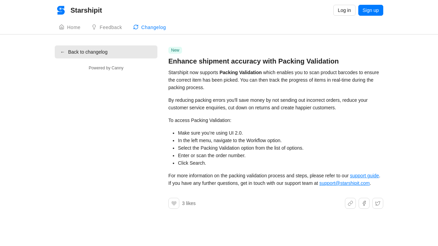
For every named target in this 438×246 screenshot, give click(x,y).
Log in (344, 10)
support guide (364, 175)
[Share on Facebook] (364, 203)
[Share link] (350, 203)
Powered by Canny (106, 68)
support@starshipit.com (344, 183)
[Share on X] (377, 203)
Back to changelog (83, 52)
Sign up (371, 10)
